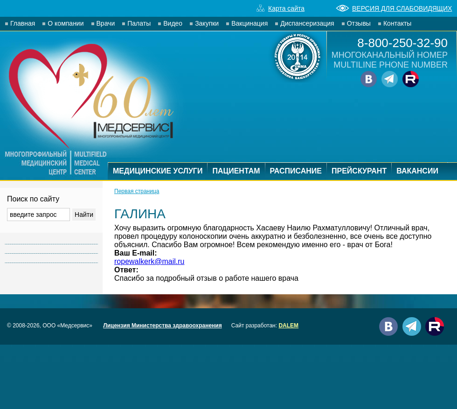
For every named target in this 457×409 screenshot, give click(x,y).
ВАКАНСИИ (417, 171)
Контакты (397, 23)
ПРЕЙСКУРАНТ (359, 171)
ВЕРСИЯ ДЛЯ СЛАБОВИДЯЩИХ (394, 8)
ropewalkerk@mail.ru (149, 261)
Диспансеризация (307, 23)
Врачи (106, 23)
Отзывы (359, 23)
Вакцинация (249, 23)
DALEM (288, 325)
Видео (172, 23)
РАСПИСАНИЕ (296, 171)
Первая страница (136, 191)
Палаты (139, 23)
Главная (22, 23)
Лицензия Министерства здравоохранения (162, 325)
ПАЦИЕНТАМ (236, 171)
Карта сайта (280, 8)
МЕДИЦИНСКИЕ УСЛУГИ (157, 171)
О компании (65, 23)
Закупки (207, 23)
